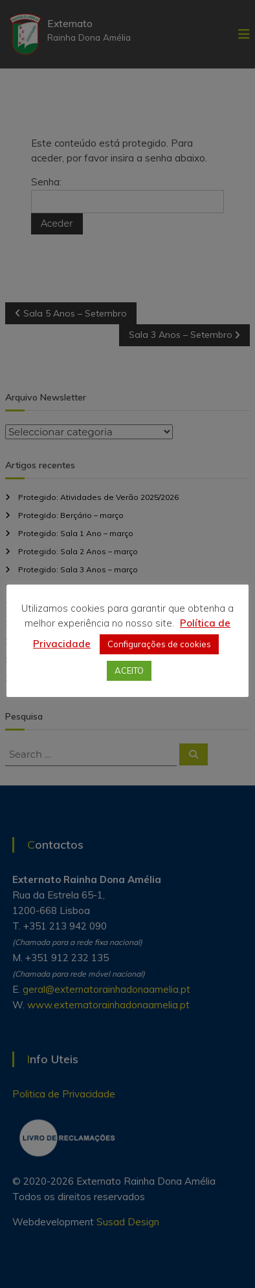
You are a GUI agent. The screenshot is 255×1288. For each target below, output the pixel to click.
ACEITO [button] (129, 670)
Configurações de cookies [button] (159, 644)
